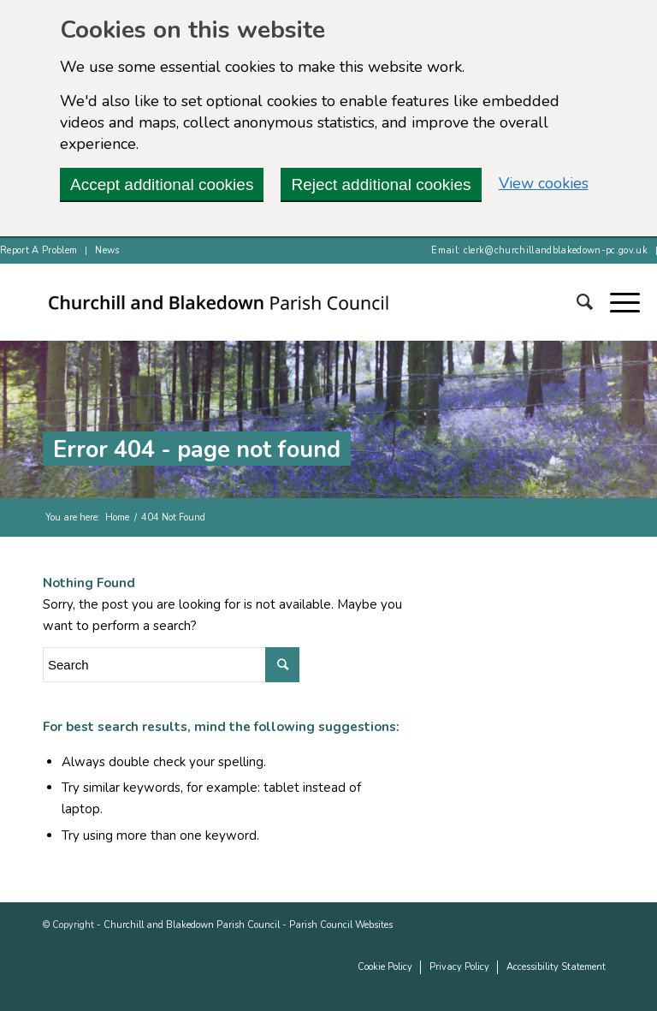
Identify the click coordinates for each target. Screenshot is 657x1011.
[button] (616, 302)
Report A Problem (38, 250)
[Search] (576, 302)
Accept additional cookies (161, 184)
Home (117, 517)
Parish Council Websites (341, 925)
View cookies (544, 183)
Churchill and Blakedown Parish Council (192, 925)
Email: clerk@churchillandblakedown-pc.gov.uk (539, 250)
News (107, 250)
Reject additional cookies (381, 184)
